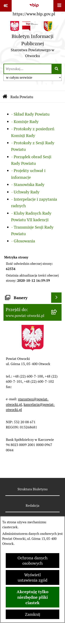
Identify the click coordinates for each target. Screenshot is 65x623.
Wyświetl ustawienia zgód (32, 577)
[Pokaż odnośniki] (6, 6)
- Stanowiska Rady (27, 184)
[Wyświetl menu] (59, 6)
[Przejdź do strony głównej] (32, 40)
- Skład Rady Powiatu (30, 114)
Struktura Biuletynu (32, 489)
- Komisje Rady (24, 121)
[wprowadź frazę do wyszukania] (27, 69)
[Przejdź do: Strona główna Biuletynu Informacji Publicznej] (4, 96)
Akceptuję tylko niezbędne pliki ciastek (32, 597)
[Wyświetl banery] (56, 297)
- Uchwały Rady (25, 192)
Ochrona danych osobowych (32, 560)
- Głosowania (23, 241)
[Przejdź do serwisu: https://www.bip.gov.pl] (34, 9)
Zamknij (32, 614)
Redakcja (32, 505)
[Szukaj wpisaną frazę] (57, 69)
